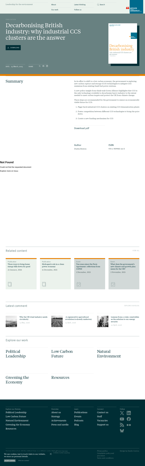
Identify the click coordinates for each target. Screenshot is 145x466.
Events (77, 416)
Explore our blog (131, 305)
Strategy (55, 416)
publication (11, 19)
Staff (99, 416)
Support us (103, 424)
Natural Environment (17, 420)
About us (56, 412)
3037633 (67, 452)
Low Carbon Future (16, 416)
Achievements (58, 420)
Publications (80, 412)
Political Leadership (16, 412)
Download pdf (89, 128)
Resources (11, 428)
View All (136, 250)
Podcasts (78, 420)
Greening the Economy (18, 424)
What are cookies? (23, 460)
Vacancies (102, 420)
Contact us (102, 412)
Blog (76, 424)
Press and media (60, 424)
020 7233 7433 (63, 451)
